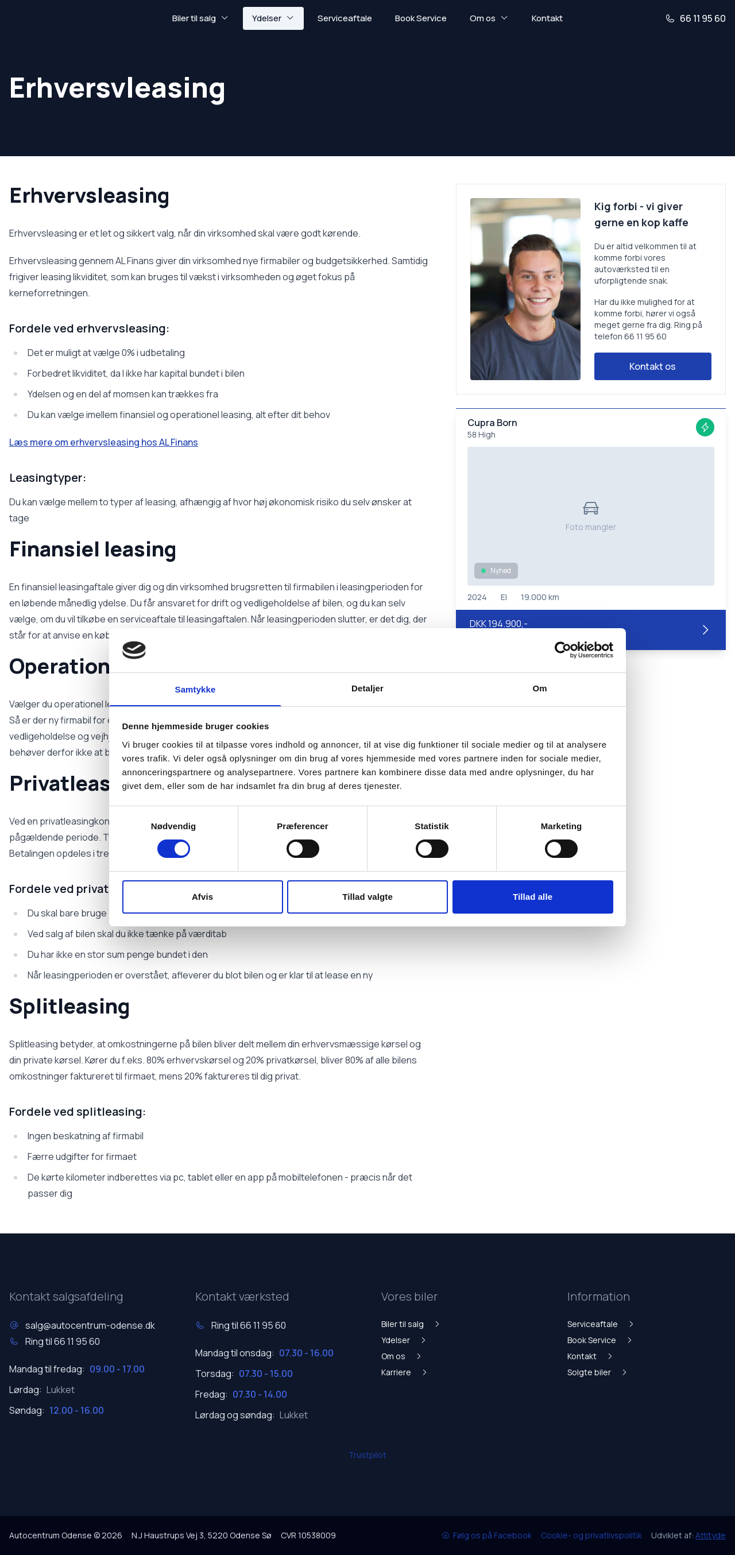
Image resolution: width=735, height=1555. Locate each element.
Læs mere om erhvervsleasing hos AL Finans (103, 442)
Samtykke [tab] (195, 689)
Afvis (202, 897)
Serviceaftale (345, 18)
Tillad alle (532, 897)
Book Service (421, 18)
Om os (402, 1356)
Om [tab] (539, 688)
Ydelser (404, 1339)
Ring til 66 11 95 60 (62, 1341)
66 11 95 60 (695, 18)
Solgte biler (597, 1372)
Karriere (404, 1372)
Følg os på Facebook (487, 1535)
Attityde (710, 1535)
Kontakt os (652, 366)
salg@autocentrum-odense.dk (90, 1325)
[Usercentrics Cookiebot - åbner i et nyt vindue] (563, 649)
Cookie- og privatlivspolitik (591, 1535)
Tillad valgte (367, 897)
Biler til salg (411, 1323)
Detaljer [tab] (367, 688)
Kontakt (547, 18)
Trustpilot (367, 1454)
